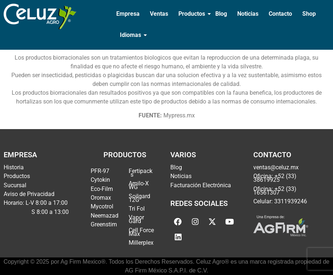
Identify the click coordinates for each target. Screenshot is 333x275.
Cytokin (100, 179)
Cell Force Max (141, 232)
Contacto (280, 13)
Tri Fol (137, 208)
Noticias (247, 13)
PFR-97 (100, 170)
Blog (221, 13)
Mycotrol (102, 206)
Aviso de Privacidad (29, 194)
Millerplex (141, 242)
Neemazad (104, 215)
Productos (192, 13)
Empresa (128, 13)
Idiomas (131, 34)
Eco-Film (102, 188)
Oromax (101, 197)
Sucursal (15, 185)
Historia (14, 167)
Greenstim (104, 224)
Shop (309, 13)
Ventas (159, 13)
